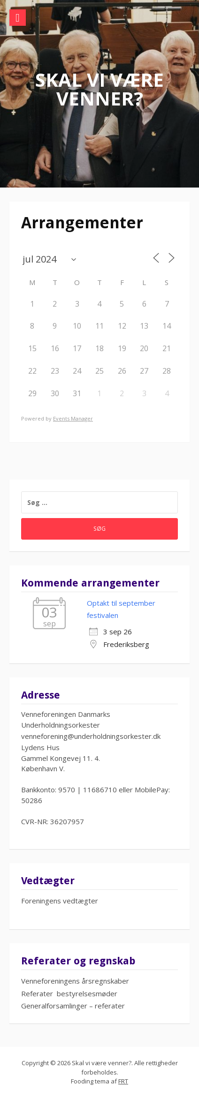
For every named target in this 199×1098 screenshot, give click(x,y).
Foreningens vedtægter (59, 900)
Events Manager (73, 418)
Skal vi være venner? (99, 89)
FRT (123, 1081)
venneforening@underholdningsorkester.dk (91, 736)
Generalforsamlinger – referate (71, 1005)
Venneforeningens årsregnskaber (75, 980)
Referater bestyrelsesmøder (69, 993)
